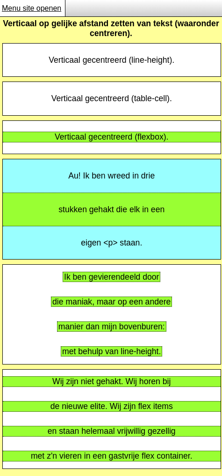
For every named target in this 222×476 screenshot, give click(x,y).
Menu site (32, 8)
